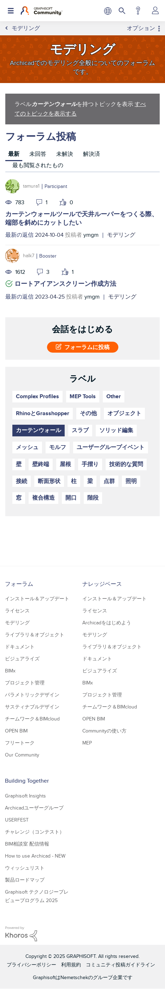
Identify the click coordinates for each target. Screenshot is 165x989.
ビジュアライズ (22, 658)
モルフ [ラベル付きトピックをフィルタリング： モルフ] (57, 447)
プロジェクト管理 (25, 682)
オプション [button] (141, 28)
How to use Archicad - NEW (35, 855)
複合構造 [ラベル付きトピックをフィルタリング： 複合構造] (43, 498)
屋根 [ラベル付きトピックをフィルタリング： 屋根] (65, 464)
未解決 (64, 154)
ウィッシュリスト (25, 867)
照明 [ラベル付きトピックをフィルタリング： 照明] (131, 481)
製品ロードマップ (25, 879)
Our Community (22, 754)
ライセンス (17, 610)
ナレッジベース (102, 584)
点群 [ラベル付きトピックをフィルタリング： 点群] (109, 481)
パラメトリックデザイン (32, 694)
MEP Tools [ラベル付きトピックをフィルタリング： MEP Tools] (83, 396)
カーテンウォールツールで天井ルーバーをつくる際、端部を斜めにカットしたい (81, 219)
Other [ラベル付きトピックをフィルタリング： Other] (113, 396)
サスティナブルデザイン (32, 706)
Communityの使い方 (104, 730)
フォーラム (19, 584)
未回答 (37, 154)
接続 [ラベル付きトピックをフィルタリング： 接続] (21, 481)
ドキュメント (20, 646)
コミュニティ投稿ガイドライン (120, 964)
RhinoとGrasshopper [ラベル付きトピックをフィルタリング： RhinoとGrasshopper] (42, 413)
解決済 (91, 154)
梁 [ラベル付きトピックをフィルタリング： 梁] (90, 481)
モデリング (121, 235)
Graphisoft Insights (25, 795)
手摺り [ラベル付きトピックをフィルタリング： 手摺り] (90, 464)
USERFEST (17, 819)
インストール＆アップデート (37, 598)
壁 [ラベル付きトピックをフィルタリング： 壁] (19, 464)
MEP (87, 742)
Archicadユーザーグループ (34, 807)
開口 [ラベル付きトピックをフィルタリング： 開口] (71, 498)
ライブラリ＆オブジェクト (34, 634)
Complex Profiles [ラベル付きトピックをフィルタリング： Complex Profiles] (37, 396)
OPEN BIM (16, 730)
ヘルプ (138, 10)
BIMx (10, 670)
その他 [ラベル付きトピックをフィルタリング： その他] (88, 413)
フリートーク (20, 742)
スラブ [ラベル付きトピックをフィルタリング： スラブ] (80, 430)
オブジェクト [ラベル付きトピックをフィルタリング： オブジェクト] (124, 413)
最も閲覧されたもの (37, 165)
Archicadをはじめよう (106, 622)
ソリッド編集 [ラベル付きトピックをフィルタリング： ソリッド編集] (116, 430)
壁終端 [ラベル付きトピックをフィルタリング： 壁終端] (40, 464)
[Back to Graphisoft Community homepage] (41, 10)
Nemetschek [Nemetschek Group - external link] (74, 977)
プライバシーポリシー (31, 964)
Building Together (27, 781)
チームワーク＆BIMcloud (32, 718)
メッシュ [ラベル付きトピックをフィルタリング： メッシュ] (27, 447)
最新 (13, 154)
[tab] (13, 155)
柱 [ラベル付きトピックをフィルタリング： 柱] (74, 481)
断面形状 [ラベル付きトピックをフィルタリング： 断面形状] (49, 481)
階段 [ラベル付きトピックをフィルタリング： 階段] (93, 498)
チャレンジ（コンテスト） (34, 831)
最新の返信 (19, 235)
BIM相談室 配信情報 (27, 843)
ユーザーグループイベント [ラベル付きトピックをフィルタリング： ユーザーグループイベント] (111, 447)
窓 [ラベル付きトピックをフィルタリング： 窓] (19, 498)
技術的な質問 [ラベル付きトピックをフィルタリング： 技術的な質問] (126, 464)
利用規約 (71, 964)
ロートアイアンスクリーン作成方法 (65, 283)
